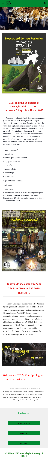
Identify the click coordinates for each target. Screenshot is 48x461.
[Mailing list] (24, 433)
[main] (24, 18)
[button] (3, 3)
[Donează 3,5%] (24, 423)
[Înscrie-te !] (24, 443)
